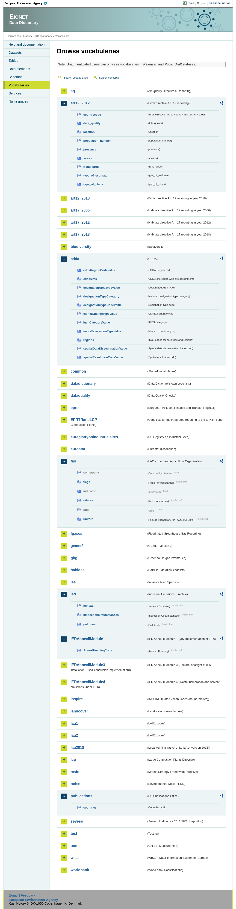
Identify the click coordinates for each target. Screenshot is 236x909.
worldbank (80, 870)
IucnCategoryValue (96, 322)
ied (73, 594)
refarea (88, 500)
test (74, 833)
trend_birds (91, 166)
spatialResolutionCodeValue (103, 357)
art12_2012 (80, 103)
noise (75, 784)
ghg (74, 558)
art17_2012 (80, 222)
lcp (73, 760)
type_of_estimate (95, 175)
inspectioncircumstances (101, 615)
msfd (75, 772)
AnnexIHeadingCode (97, 650)
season (88, 158)
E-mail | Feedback (22, 895)
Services (15, 93)
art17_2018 (80, 234)
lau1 (74, 723)
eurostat (78, 449)
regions (88, 340)
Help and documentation (26, 44)
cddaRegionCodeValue (99, 270)
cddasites (90, 279)
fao (73, 461)
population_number (97, 140)
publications (81, 796)
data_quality (91, 123)
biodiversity (81, 247)
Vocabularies (19, 85)
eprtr (75, 408)
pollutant (89, 624)
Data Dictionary (43, 36)
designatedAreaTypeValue (101, 287)
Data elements (19, 69)
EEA (27, 3)
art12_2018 (80, 198)
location (88, 132)
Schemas (15, 77)
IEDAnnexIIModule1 (88, 639)
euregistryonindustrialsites (94, 437)
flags (86, 482)
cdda (75, 259)
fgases (76, 533)
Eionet (27, 36)
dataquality (80, 395)
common (78, 371)
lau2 (74, 735)
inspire (77, 699)
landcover (79, 711)
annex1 (88, 605)
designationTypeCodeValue (102, 305)
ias (73, 582)
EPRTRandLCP (84, 420)
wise (75, 858)
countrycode (92, 114)
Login (190, 3)
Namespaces (18, 101)
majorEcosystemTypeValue (102, 331)
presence (89, 149)
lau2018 (77, 748)
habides (77, 570)
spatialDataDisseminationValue (105, 348)
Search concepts (109, 77)
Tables (13, 60)
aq (73, 91)
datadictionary (83, 383)
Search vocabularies (76, 77)
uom (74, 846)
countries (90, 807)
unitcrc (88, 519)
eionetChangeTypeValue (100, 313)
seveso (77, 821)
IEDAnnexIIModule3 (88, 665)
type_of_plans (93, 184)
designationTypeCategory (101, 296)
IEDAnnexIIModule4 (88, 682)
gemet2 (77, 546)
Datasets (15, 52)
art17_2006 (80, 210)
